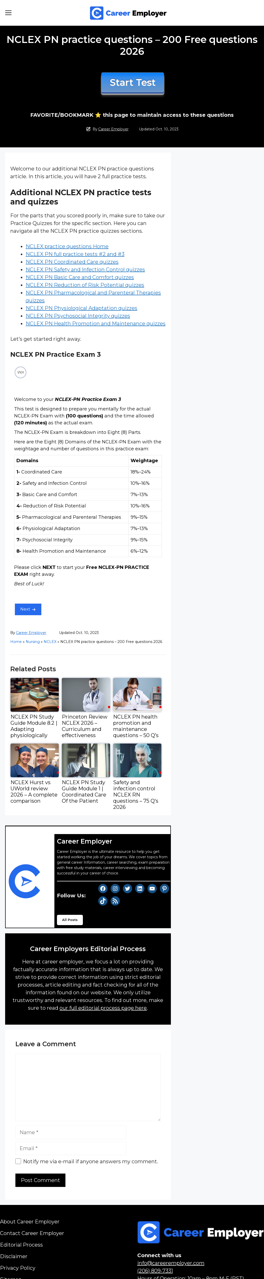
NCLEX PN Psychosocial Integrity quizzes (78, 316)
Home (16, 641)
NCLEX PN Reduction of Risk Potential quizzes (85, 285)
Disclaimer (13, 1256)
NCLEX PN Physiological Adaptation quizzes (81, 308)
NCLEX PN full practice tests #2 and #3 (75, 254)
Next (25, 609)
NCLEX (50, 641)
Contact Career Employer (32, 1233)
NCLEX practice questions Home (67, 246)
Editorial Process (21, 1245)
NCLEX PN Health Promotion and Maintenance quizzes (95, 323)
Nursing (33, 641)
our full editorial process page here (103, 1008)
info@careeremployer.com (170, 1263)
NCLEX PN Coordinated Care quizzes (72, 262)
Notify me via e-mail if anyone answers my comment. (86, 1161)
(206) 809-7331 (155, 1271)
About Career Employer (30, 1222)
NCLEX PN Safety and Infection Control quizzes (85, 269)
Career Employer (113, 129)
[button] (8, 13)
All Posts (70, 920)
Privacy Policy (17, 1268)
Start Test (133, 82)
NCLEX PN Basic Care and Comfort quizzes (80, 277)
